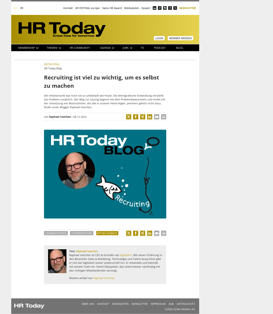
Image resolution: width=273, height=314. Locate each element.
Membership (28, 47)
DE (15, 8)
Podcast (160, 47)
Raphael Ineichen (60, 116)
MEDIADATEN (120, 304)
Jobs (127, 47)
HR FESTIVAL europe (87, 8)
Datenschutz (186, 304)
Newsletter (187, 7)
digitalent (126, 255)
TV (142, 47)
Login (159, 38)
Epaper (146, 8)
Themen (54, 47)
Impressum (158, 304)
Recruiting (51, 64)
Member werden (180, 38)
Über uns (88, 304)
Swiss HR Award (112, 8)
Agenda (107, 47)
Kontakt (68, 8)
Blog (179, 47)
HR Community (80, 47)
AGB (171, 304)
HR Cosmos (109, 233)
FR (21, 8)
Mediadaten (131, 8)
